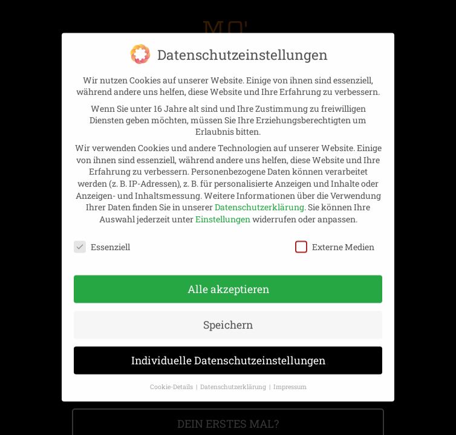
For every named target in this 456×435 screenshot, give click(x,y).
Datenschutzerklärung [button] (234, 372)
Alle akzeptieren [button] (228, 275)
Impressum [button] (290, 372)
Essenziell (102, 231)
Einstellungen (222, 204)
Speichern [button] (228, 310)
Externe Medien (334, 231)
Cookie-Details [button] (172, 372)
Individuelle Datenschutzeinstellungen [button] (228, 346)
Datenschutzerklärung (259, 192)
